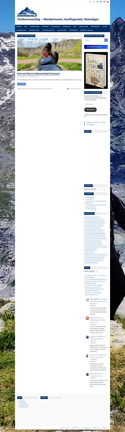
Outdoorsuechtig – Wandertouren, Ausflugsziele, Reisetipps (58, 19)
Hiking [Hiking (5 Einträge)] (94, 230)
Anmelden (22, 401)
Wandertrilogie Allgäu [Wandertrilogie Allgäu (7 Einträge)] (90, 260)
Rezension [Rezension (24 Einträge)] (92, 238)
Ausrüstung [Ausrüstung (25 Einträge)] (96, 220)
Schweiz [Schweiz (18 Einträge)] (87, 241)
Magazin (18, 26)
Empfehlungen (95, 26)
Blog (25, 26)
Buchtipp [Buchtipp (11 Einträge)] (102, 222)
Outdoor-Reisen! (34, 30)
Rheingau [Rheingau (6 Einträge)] (103, 238)
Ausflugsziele (56, 26)
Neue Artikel (35, 88)
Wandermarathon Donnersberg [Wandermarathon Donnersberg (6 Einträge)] (92, 254)
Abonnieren (90, 110)
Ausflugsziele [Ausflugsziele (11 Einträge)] (88, 220)
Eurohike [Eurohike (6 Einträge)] (100, 225)
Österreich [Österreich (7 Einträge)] (95, 262)
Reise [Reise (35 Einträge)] (103, 236)
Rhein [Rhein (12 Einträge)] (98, 238)
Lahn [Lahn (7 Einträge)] (86, 233)
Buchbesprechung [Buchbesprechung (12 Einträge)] (93, 222)
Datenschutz (95, 427)
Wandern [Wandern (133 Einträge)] (104, 254)
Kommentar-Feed (24, 405)
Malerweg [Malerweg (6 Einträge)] (91, 233)
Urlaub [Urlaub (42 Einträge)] (86, 249)
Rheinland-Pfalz (43, 88)
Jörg (37, 76)
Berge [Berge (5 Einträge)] (102, 220)
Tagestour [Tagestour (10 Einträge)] (99, 244)
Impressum (104, 427)
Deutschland (23, 88)
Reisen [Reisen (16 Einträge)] (86, 238)
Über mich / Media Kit (86, 30)
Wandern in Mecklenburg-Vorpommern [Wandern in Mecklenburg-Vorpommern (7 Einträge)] (94, 257)
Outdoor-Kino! (62, 30)
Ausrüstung (66, 26)
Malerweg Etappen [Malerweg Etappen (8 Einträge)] (100, 233)
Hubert (92, 355)
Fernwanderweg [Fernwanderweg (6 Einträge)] (89, 228)
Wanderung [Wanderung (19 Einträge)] (100, 260)
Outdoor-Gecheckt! (48, 30)
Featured (29, 88)
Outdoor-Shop (75, 427)
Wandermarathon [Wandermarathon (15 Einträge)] (89, 252)
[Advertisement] (96, 158)
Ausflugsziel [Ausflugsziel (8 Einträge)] (96, 217)
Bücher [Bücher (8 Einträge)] (86, 225)
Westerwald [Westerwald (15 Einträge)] (88, 262)
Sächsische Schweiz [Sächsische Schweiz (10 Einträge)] (90, 244)
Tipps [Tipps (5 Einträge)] (97, 246)
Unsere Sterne (83, 26)
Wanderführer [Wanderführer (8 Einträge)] (93, 249)
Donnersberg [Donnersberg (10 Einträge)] (93, 225)
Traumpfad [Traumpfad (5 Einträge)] (103, 246)
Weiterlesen (21, 84)
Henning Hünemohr (95, 318)
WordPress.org (23, 407)
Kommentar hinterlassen (75, 88)
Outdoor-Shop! (21, 30)
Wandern (50, 88)
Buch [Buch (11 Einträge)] (86, 222)
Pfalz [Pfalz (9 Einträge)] (92, 236)
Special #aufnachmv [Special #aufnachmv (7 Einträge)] (96, 241)
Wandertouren (34, 26)
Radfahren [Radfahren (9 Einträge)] (97, 236)
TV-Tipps (104, 26)
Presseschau (73, 30)
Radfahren (45, 26)
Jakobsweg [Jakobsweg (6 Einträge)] (100, 230)
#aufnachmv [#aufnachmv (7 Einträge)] (88, 217)
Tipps (74, 26)
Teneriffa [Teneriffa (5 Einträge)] (92, 246)
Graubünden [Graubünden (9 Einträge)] (88, 230)
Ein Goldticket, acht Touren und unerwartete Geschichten (99, 301)
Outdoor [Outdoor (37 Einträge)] (87, 236)
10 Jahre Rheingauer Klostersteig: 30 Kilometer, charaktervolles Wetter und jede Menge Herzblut (96, 281)
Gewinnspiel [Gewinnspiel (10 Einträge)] (98, 228)
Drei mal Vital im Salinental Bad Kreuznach (38, 73)
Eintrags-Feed (23, 403)
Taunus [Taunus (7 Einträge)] (87, 246)
